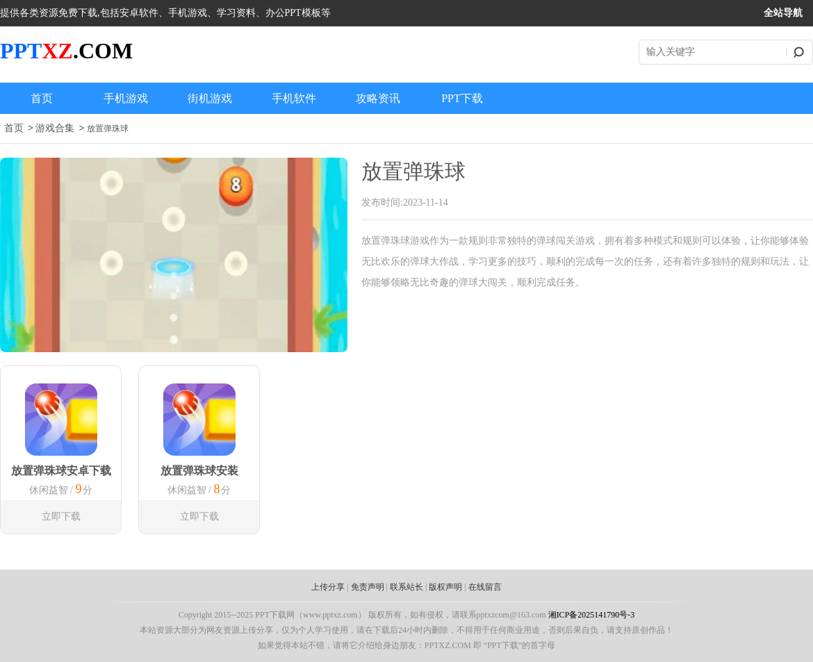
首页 (42, 98)
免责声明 (367, 587)
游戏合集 (54, 128)
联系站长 (406, 587)
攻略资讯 (378, 98)
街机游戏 (210, 98)
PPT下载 (462, 98)
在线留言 (485, 587)
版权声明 (445, 587)
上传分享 (328, 587)
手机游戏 (126, 98)
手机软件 (294, 98)
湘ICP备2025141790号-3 (591, 615)
